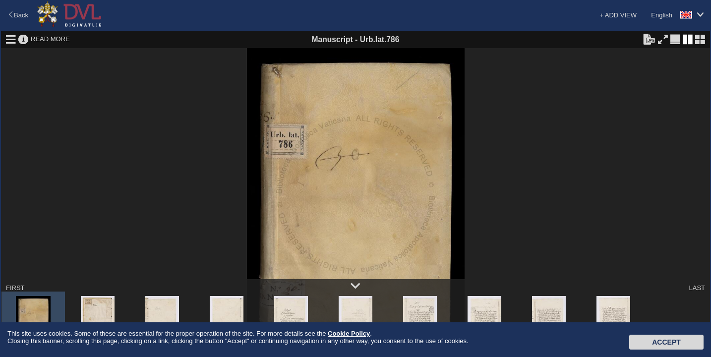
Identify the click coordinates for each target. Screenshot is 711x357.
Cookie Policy (349, 333)
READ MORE (50, 39)
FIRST (15, 288)
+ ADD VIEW (618, 15)
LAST (697, 288)
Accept (666, 342)
